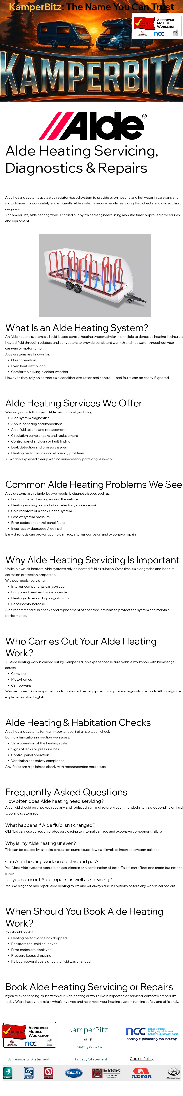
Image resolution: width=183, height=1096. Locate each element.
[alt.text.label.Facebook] (91, 1039)
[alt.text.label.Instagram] (85, 1039)
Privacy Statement (91, 1059)
